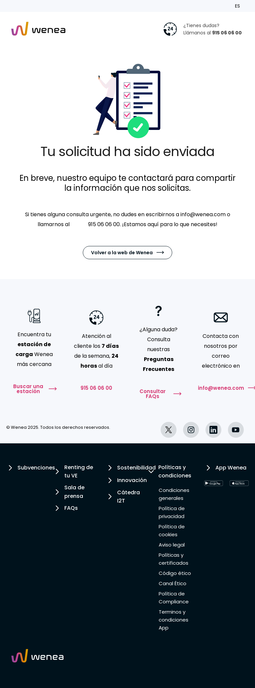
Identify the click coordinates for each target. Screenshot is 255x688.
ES (237, 6)
